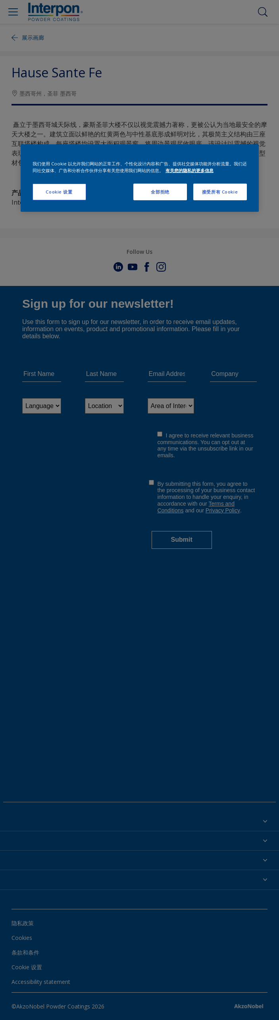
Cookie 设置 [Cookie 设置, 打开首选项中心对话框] (59, 192)
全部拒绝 (160, 192)
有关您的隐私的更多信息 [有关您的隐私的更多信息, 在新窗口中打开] (189, 170)
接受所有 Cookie (220, 192)
